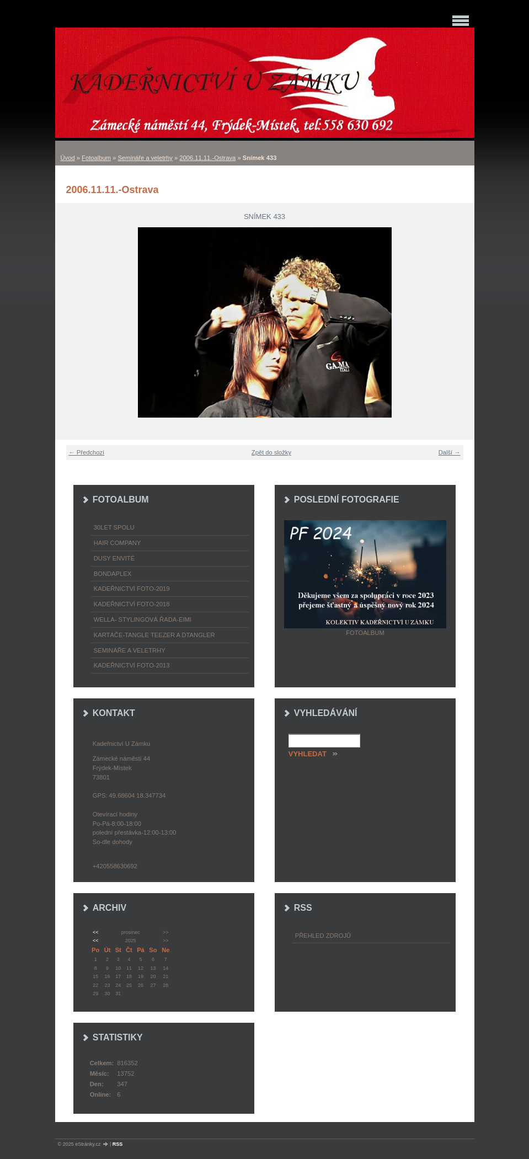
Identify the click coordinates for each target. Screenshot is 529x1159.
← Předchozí (87, 452)
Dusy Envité (114, 558)
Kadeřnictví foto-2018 (132, 604)
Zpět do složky (271, 452)
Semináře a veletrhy (145, 157)
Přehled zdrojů (323, 935)
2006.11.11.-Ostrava (207, 157)
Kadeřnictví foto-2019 (132, 588)
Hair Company (117, 543)
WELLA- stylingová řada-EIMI (142, 619)
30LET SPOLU (114, 527)
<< (95, 932)
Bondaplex (112, 573)
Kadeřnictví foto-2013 (132, 665)
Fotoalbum (96, 157)
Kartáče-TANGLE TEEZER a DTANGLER (154, 635)
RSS (118, 1144)
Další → (450, 452)
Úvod (68, 157)
